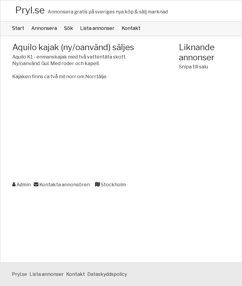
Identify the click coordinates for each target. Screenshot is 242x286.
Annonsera (44, 28)
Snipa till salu (193, 67)
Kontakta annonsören (62, 184)
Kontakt (131, 28)
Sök (68, 28)
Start (18, 28)
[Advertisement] (83, 134)
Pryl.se (30, 10)
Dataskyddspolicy (107, 274)
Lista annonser (97, 28)
